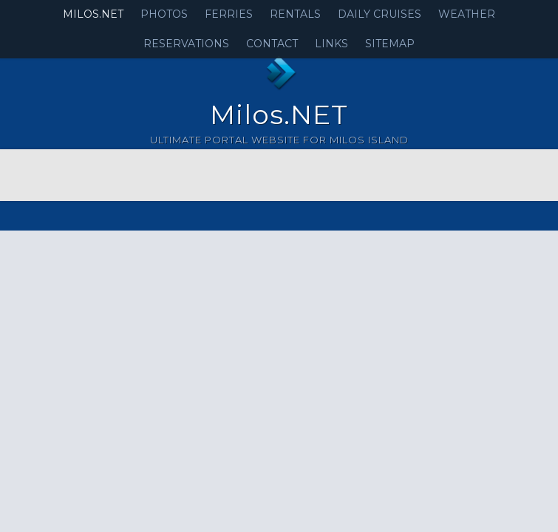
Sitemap (390, 43)
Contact (272, 43)
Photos (164, 14)
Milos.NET (93, 14)
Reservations (186, 43)
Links (331, 43)
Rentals (295, 14)
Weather (466, 14)
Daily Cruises (379, 14)
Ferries (229, 14)
